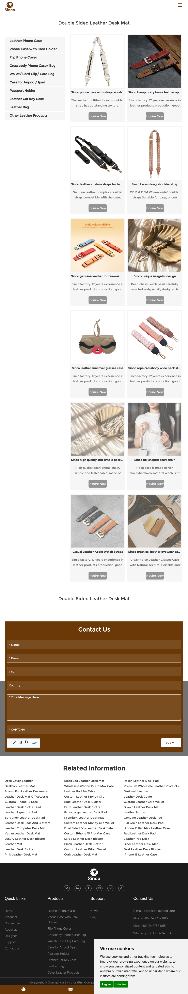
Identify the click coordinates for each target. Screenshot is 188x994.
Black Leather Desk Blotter (83, 738)
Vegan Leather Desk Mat (22, 728)
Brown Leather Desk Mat (142, 701)
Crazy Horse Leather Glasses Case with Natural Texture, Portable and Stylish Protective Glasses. (155, 457)
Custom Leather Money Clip (84, 691)
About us (11, 824)
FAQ (93, 811)
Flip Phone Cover (59, 823)
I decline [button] (120, 984)
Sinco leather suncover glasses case (97, 368)
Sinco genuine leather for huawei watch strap (97, 276)
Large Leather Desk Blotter (83, 733)
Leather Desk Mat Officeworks (26, 691)
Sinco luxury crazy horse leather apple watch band (154, 92)
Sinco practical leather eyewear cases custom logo (154, 446)
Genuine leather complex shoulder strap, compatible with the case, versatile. (98, 195)
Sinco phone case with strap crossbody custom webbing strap (97, 92)
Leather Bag (56, 860)
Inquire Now (98, 116)
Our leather (12, 817)
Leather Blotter (135, 707)
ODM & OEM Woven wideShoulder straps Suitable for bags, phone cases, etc (155, 195)
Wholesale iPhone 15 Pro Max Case (89, 680)
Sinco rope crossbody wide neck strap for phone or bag (154, 368)
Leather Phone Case (61, 805)
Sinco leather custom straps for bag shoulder (97, 184)
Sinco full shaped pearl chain (154, 407)
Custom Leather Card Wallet (144, 696)
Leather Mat (13, 738)
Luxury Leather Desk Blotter (25, 733)
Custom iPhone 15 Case (21, 696)
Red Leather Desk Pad (140, 728)
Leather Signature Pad (21, 707)
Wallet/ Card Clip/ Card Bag (66, 835)
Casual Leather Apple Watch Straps (98, 446)
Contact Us (143, 793)
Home (9, 805)
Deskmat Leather (136, 686)
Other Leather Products (63, 867)
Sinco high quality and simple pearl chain (97, 407)
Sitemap (133, 877)
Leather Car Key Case (62, 854)
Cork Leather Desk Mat (80, 749)
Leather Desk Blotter (20, 744)
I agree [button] (106, 984)
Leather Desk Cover (138, 691)
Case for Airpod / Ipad (62, 842)
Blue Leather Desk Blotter (82, 696)
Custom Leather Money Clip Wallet (89, 717)
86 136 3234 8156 (160, 827)
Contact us (12, 843)
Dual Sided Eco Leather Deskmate (88, 722)
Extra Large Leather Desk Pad (85, 707)
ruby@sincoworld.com (159, 805)
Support (10, 836)
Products (11, 811)
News (94, 805)
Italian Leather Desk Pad (141, 675)
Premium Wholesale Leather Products (151, 680)
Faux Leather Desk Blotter (83, 701)
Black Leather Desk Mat (141, 738)
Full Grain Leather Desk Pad (143, 717)
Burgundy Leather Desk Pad (25, 712)
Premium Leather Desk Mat (84, 712)
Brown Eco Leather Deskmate (26, 686)
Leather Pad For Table (79, 686)
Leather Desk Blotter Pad (23, 701)
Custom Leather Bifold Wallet (85, 744)
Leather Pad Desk (136, 733)
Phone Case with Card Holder (63, 814)
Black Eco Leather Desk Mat (84, 675)
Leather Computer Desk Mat (25, 722)
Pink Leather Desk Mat (21, 749)
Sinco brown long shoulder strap (154, 184)
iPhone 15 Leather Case (140, 749)
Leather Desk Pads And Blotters (27, 717)
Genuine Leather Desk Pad (143, 712)
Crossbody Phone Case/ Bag (67, 829)
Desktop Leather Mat (20, 680)
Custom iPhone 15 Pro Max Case (87, 728)
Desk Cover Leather (19, 675)
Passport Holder (58, 848)
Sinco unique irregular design (155, 276)
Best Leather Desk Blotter (142, 744)
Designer (11, 830)
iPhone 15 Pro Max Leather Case (147, 722)
